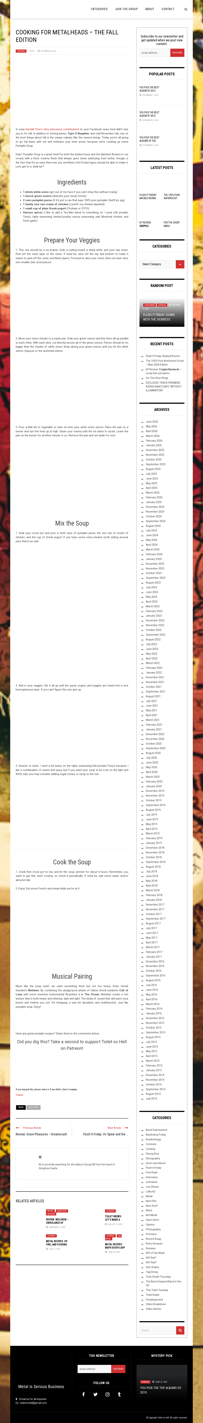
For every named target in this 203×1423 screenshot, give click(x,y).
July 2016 (151, 985)
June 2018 (152, 876)
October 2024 (154, 516)
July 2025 (151, 473)
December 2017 (155, 904)
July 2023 (151, 587)
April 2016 (152, 999)
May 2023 (151, 596)
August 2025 (153, 469)
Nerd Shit (151, 1201)
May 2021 (151, 710)
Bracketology (153, 1139)
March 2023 (153, 606)
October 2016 (154, 970)
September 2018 (155, 862)
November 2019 (155, 795)
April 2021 (152, 715)
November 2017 (155, 909)
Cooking (21, 51)
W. (33, 51)
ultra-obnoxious (52, 129)
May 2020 (151, 767)
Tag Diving (152, 1271)
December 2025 (155, 450)
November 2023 (155, 568)
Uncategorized (154, 1299)
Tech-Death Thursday (158, 1276)
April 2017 (152, 942)
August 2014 (153, 1093)
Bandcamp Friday (156, 1134)
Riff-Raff (151, 1262)
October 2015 (154, 1027)
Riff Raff (151, 1257)
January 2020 (154, 786)
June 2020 (152, 762)
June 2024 (152, 535)
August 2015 (153, 1037)
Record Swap (153, 1238)
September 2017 (155, 918)
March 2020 (153, 776)
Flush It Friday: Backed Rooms (163, 356)
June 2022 (152, 648)
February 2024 (154, 554)
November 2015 (155, 1022)
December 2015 (155, 1018)
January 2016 (154, 1013)
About (149, 9)
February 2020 (154, 781)
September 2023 (155, 577)
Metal (50, 1211)
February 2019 (154, 838)
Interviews (152, 1177)
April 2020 (152, 772)
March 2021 (153, 719)
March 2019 (153, 833)
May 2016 (151, 994)
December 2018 (155, 847)
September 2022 (155, 634)
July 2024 (151, 530)
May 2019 (151, 824)
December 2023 (155, 563)
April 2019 (152, 828)
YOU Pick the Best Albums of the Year (149, 141)
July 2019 (151, 814)
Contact (168, 9)
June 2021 (152, 705)
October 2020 (154, 743)
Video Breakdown (156, 1304)
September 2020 (155, 748)
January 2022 (154, 672)
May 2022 (151, 653)
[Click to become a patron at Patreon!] (72, 1068)
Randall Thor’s (34, 129)
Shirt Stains (152, 1267)
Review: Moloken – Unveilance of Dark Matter (57, 1223)
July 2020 (151, 757)
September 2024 (155, 521)
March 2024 (153, 549)
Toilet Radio (152, 1294)
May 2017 (151, 937)
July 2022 (151, 644)
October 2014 (154, 1084)
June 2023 (152, 592)
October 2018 (154, 857)
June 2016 (152, 989)
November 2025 (155, 454)
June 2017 (152, 932)
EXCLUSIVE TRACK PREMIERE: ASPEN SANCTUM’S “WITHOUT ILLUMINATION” (164, 386)
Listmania (151, 1182)
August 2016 (153, 980)
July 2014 (151, 1098)
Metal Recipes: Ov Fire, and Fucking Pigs (56, 1244)
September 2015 (155, 1032)
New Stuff (62, 1211)
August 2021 (153, 696)
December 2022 (155, 620)
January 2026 (154, 445)
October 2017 (154, 914)
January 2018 (154, 899)
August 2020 (153, 753)
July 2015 (151, 1041)
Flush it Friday (153, 1167)
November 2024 (155, 511)
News (149, 1210)
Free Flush (152, 1172)
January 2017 (154, 956)
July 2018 (151, 871)
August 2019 (153, 809)
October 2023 (154, 573)
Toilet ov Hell (163, 1417)
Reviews (51, 1214)
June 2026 (152, 421)
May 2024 (151, 540)
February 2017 (154, 951)
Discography (153, 1158)
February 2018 (154, 895)
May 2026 (151, 426)
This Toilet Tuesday (157, 1290)
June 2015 (152, 1046)
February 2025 (154, 497)
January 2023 (154, 615)
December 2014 (155, 1075)
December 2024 (155, 506)
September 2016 (155, 975)
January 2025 (154, 502)
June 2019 (152, 819)
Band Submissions (156, 1129)
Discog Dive (152, 1153)
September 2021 (155, 691)
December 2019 (155, 790)
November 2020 (155, 738)
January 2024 (154, 559)
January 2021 (154, 729)
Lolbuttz (150, 1191)
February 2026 (154, 440)
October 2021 (154, 686)
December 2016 (155, 961)
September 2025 (155, 464)
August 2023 (153, 582)
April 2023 (152, 601)
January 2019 (154, 843)
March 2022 (153, 663)
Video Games (153, 1308)
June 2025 (152, 478)
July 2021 (151, 701)
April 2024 (152, 544)
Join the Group (126, 9)
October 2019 (154, 800)
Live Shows (152, 1186)
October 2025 (154, 459)
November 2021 (155, 682)
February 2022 (154, 667)
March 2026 (153, 435)
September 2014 (155, 1089)
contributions (71, 129)
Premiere (151, 1234)
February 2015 (154, 1065)
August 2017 (153, 923)
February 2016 (154, 1008)
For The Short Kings (157, 378)
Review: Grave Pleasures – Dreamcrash (41, 1134)
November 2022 (155, 625)
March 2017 (153, 947)
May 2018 (151, 880)
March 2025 (153, 492)
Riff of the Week (155, 1252)
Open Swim (149, 305)
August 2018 (153, 866)
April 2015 (152, 1056)
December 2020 (155, 734)
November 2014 (155, 1079)
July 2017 (151, 928)
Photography (153, 1229)
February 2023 (154, 611)
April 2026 (152, 431)
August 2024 (153, 525)
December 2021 (155, 677)
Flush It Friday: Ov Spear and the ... (105, 1134)
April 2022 (152, 658)
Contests (151, 1144)
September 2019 (155, 805)
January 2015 (154, 1070)
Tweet (19, 1094)
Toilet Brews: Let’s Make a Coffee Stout (113, 1219)
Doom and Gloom (156, 1163)
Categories (99, 9)
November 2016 (155, 966)
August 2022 (153, 639)
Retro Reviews (154, 1243)
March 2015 (153, 1060)
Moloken (33, 1107)
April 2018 (152, 885)
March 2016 (153, 1004)
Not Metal (151, 1215)
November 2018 (155, 852)
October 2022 (154, 629)
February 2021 (154, 724)
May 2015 (151, 1051)
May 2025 (151, 483)
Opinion (162, 305)
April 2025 (152, 487)
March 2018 (153, 890)
